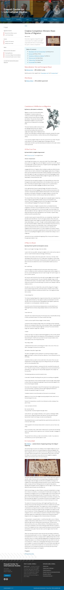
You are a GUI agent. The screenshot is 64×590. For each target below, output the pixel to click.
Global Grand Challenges (49, 568)
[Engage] (36, 19)
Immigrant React (54, 73)
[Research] (18, 19)
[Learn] (27, 19)
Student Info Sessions (9, 41)
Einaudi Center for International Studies (51, 572)
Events (5, 39)
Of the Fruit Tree (32, 58)
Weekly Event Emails (9, 43)
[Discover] (8, 19)
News (5, 47)
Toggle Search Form (50, 1)
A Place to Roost (32, 60)
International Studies (18, 11)
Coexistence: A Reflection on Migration (36, 56)
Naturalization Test (44, 73)
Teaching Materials (8, 53)
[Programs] (55, 19)
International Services (48, 576)
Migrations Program (30, 553)
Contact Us (7, 575)
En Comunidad (32, 62)
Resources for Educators (9, 50)
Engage (6, 27)
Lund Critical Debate (9, 35)
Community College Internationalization (13, 55)
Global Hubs (46, 566)
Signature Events (8, 30)
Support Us (45, 1)
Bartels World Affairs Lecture (11, 33)
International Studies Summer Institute (12, 57)
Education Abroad (47, 574)
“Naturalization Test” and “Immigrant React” (37, 51)
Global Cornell (55, 1)
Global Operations (47, 570)
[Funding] (45, 19)
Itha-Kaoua (31, 54)
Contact (39, 1)
